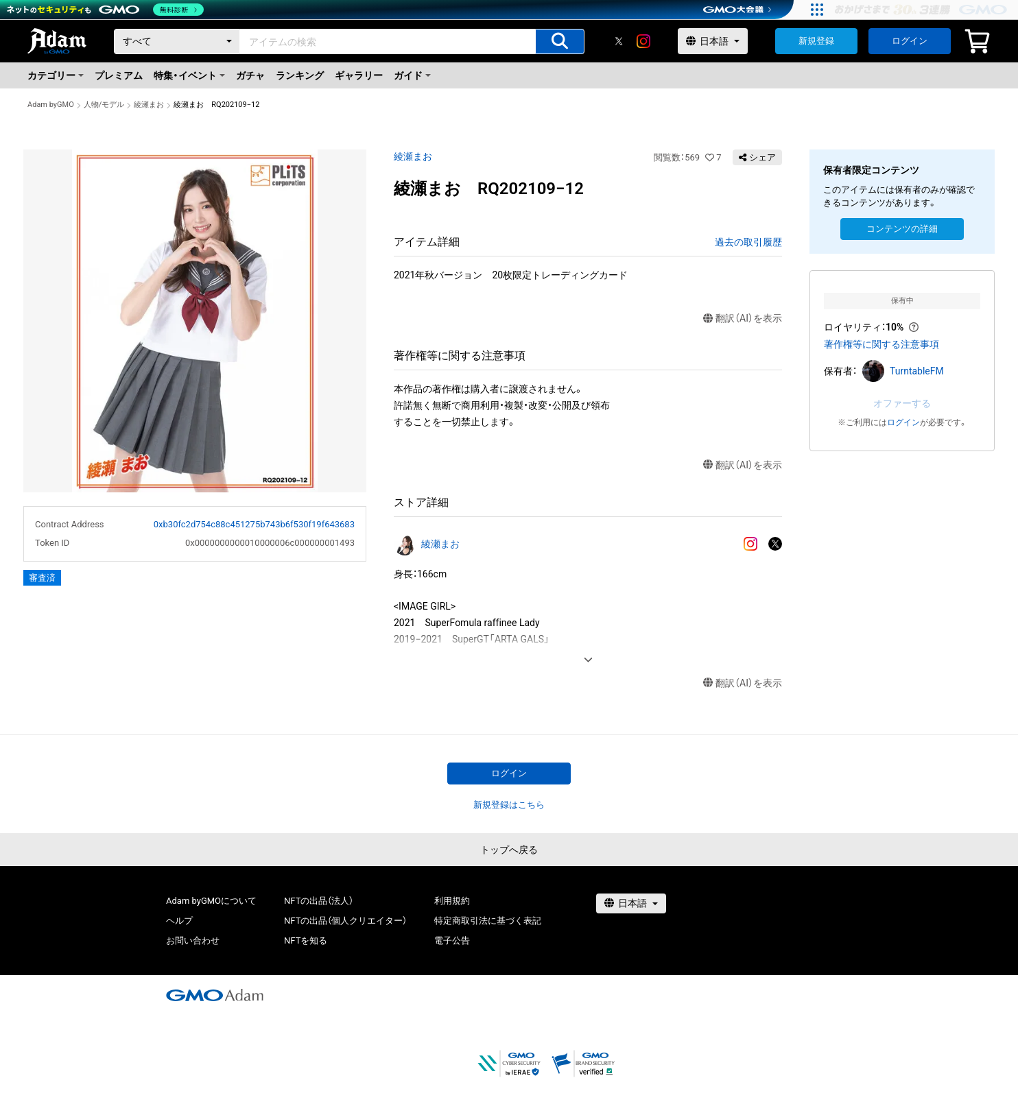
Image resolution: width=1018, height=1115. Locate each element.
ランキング (300, 75)
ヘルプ (179, 920)
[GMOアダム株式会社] (214, 995)
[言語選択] (713, 41)
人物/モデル (104, 104)
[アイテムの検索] (559, 41)
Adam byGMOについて (211, 901)
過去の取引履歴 (748, 242)
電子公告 (452, 940)
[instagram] (643, 41)
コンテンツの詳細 (902, 229)
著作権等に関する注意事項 (881, 344)
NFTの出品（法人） (318, 901)
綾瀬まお (149, 104)
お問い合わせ (193, 940)
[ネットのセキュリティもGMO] (105, 9)
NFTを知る (305, 940)
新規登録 (816, 41)
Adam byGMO (50, 104)
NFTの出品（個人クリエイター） (345, 920)
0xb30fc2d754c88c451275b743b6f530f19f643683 (254, 524)
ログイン (909, 41)
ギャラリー (359, 75)
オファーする (902, 403)
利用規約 (452, 901)
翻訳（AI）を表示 (742, 318)
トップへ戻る (509, 849)
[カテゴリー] (177, 41)
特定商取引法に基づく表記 (487, 920)
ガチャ (250, 75)
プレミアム (119, 75)
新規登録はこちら (509, 805)
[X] (619, 41)
